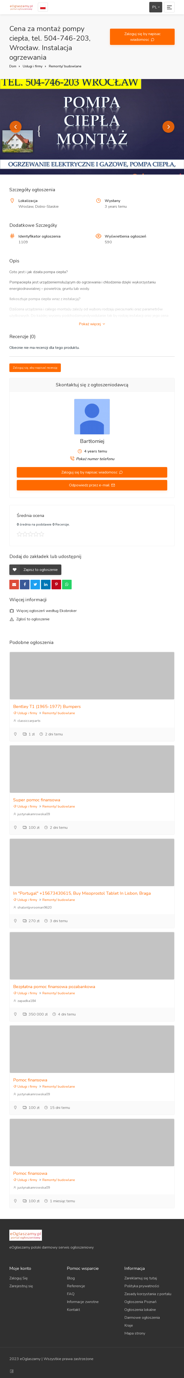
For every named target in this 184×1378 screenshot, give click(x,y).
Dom (12, 66)
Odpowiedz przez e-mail (89, 485)
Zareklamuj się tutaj (140, 1278)
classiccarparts (26, 720)
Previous (16, 127)
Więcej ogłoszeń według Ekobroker (43, 610)
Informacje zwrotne (83, 1301)
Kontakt (73, 1309)
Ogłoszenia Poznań (140, 1301)
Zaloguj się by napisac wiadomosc (142, 36)
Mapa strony (134, 1333)
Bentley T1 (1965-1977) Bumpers (47, 706)
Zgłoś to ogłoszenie (29, 619)
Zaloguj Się (18, 1278)
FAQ (71, 1294)
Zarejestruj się (21, 1286)
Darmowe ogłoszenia (142, 1317)
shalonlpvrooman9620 (32, 907)
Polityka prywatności (141, 1286)
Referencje (76, 1286)
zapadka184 (24, 1001)
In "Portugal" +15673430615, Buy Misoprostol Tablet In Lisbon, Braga (82, 893)
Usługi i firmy (32, 66)
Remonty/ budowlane (65, 66)
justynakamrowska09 (31, 814)
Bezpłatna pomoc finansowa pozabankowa (54, 987)
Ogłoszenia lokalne (140, 1309)
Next (168, 127)
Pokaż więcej (92, 324)
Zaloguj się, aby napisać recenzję (35, 368)
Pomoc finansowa (30, 1080)
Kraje (128, 1325)
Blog (71, 1278)
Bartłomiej (92, 441)
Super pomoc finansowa (36, 800)
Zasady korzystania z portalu (147, 1294)
